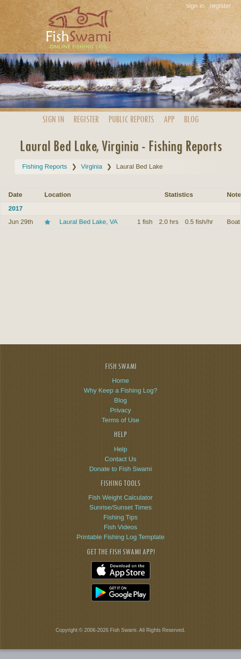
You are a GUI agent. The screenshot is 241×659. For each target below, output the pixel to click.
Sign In (53, 119)
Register (86, 119)
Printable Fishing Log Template (120, 537)
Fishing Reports (44, 166)
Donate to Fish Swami (120, 469)
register (220, 5)
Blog (191, 119)
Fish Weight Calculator (120, 497)
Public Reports (131, 119)
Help (120, 449)
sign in (195, 5)
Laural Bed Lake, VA (89, 221)
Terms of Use (120, 420)
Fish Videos (121, 527)
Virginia (91, 166)
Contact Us (120, 459)
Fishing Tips (120, 517)
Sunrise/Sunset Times (120, 507)
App (169, 119)
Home (120, 380)
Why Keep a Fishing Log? (120, 390)
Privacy (120, 410)
